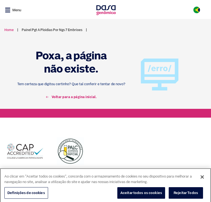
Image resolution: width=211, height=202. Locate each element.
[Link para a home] (106, 10)
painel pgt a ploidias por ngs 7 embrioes (52, 30)
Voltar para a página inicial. (71, 97)
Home (9, 30)
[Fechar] (202, 181)
